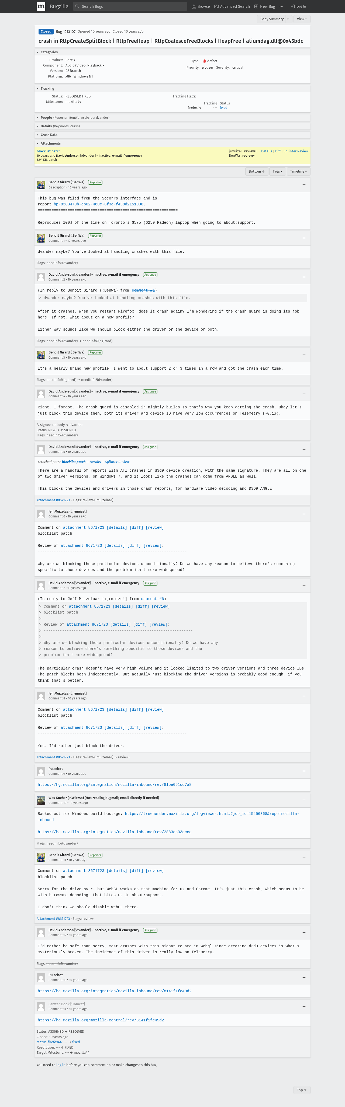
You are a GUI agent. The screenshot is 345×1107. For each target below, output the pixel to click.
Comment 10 (58, 803)
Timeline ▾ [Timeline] (298, 171)
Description (57, 187)
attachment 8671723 (83, 527)
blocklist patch (48, 151)
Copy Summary (272, 19)
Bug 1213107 (65, 31)
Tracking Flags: (184, 96)
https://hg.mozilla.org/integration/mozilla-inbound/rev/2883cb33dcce (113, 832)
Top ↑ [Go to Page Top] (302, 1090)
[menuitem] (200, 6)
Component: (53, 65)
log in (60, 1065)
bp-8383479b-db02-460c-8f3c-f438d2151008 (98, 204)
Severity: (223, 67)
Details (266, 151)
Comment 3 (57, 357)
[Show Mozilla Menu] (41, 6)
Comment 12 (57, 935)
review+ (250, 151)
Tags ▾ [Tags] (277, 171)
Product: (56, 60)
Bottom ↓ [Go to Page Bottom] (257, 171)
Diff (278, 151)
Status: (57, 96)
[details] (116, 527)
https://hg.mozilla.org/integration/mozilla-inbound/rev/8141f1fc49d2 (113, 991)
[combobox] (130, 6)
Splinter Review (296, 151)
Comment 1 (57, 241)
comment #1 (141, 290)
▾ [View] (288, 19)
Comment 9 (57, 774)
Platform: (55, 76)
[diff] (135, 527)
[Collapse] (304, 185)
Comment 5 (57, 452)
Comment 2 (57, 279)
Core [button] (70, 60)
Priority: (193, 67)
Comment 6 (57, 516)
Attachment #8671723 (53, 500)
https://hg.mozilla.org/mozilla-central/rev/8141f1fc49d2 (100, 1020)
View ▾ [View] (302, 19)
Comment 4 (57, 396)
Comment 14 (57, 1009)
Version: (56, 71)
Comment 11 (57, 860)
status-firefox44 (49, 1042)
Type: (195, 61)
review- (248, 155)
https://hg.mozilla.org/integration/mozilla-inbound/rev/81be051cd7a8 (113, 784)
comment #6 (151, 598)
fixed (223, 108)
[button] (298, 6)
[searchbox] (130, 6)
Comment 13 (57, 980)
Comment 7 (57, 588)
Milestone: (54, 102)
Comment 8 (57, 698)
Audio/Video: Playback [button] (84, 65)
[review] (153, 527)
